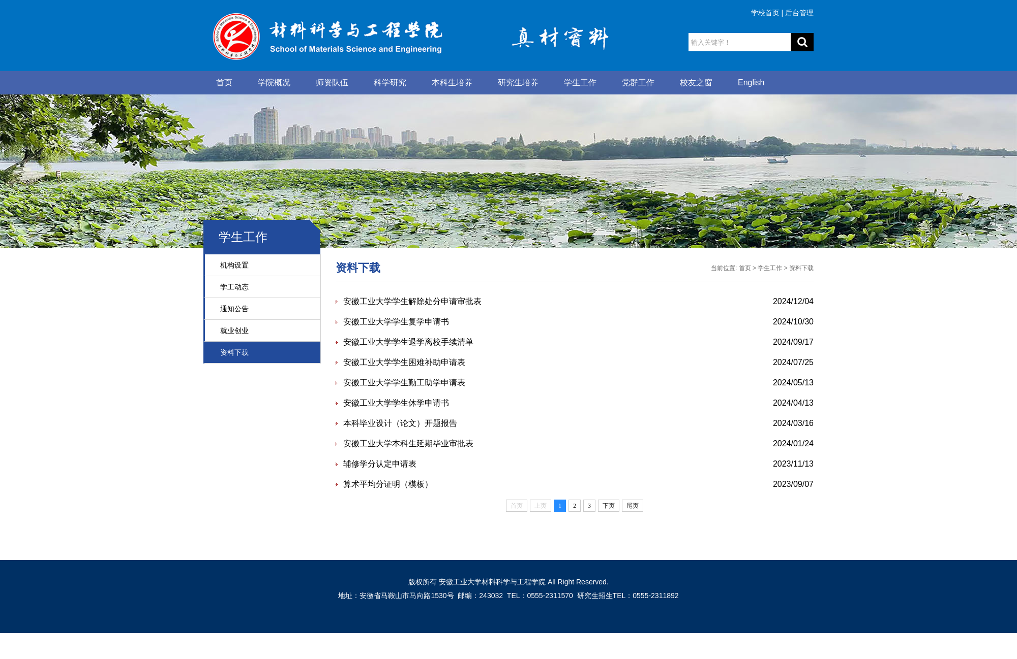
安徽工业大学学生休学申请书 (396, 403)
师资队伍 (332, 82)
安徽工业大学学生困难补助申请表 (404, 362)
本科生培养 (452, 82)
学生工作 (580, 82)
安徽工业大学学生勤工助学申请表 (404, 382)
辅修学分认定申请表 (379, 463)
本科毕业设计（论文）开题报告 (400, 423)
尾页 (632, 505)
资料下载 (234, 352)
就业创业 (234, 330)
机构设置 (234, 265)
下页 (609, 505)
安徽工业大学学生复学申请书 (396, 321)
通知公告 (234, 309)
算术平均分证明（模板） (388, 484)
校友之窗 (696, 82)
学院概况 (274, 82)
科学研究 (390, 82)
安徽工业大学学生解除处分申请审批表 (412, 301)
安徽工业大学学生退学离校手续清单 (408, 342)
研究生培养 (518, 82)
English (751, 82)
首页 (224, 82)
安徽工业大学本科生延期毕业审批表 (408, 443)
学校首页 (765, 13)
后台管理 (799, 13)
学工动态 (234, 287)
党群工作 (638, 82)
